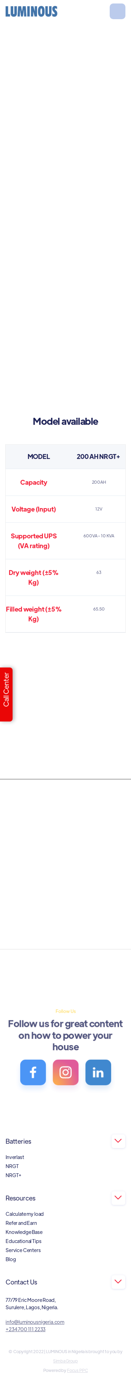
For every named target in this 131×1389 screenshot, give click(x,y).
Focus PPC (77, 1370)
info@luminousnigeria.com (35, 1322)
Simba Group (65, 1361)
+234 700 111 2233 (25, 1329)
